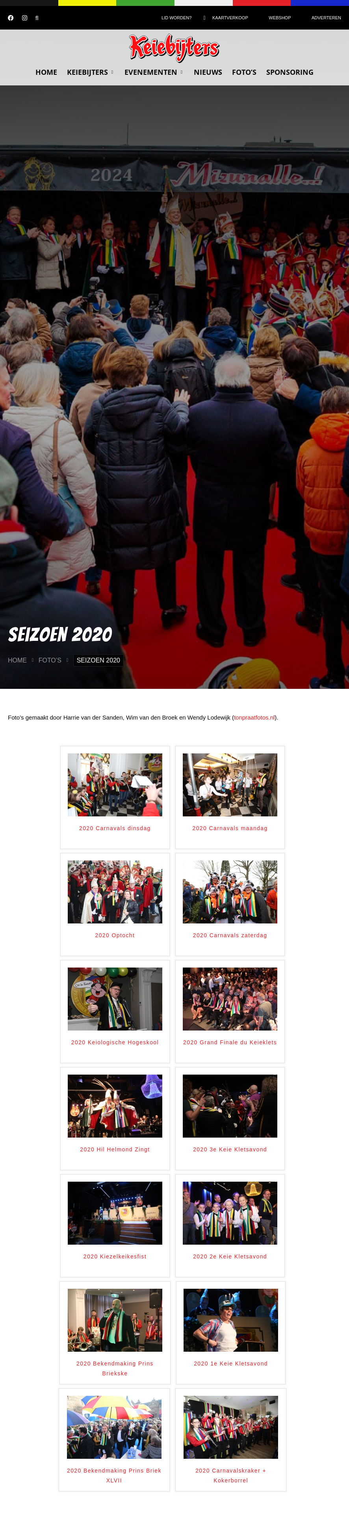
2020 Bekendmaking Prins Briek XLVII (114, 1475)
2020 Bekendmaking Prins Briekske (115, 1368)
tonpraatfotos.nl (254, 717)
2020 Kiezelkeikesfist (115, 1256)
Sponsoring (290, 72)
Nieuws (208, 72)
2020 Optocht (115, 935)
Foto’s (244, 72)
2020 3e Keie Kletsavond (230, 1149)
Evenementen (154, 72)
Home (46, 72)
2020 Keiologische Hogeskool (115, 1042)
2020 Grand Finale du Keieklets (230, 1042)
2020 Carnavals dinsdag (115, 828)
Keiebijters (91, 72)
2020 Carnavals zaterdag (230, 935)
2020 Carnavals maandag (230, 828)
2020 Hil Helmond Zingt (115, 1149)
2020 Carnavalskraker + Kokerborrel (230, 1475)
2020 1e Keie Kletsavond (231, 1363)
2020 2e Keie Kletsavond (230, 1256)
